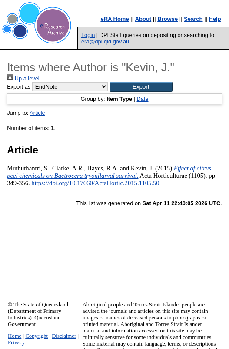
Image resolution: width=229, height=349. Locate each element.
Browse (167, 19)
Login (88, 35)
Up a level (23, 78)
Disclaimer (64, 336)
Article (37, 113)
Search (193, 19)
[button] (141, 87)
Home (14, 336)
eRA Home (114, 19)
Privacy (16, 342)
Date (142, 99)
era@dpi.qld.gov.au (105, 41)
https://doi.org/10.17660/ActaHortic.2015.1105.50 (95, 182)
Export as (18, 86)
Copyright (36, 336)
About (143, 19)
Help (215, 19)
